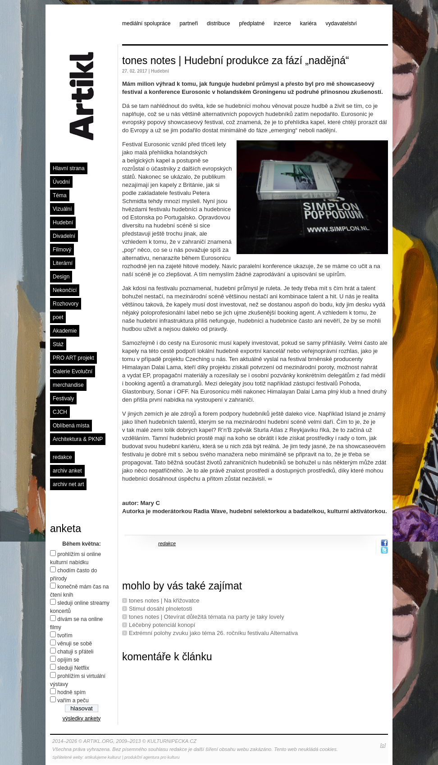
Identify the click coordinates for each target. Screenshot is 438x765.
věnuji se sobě (74, 643)
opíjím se (68, 660)
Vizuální (62, 209)
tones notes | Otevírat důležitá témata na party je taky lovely (206, 616)
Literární (63, 263)
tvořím (64, 635)
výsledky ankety (82, 718)
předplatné (252, 23)
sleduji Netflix (73, 668)
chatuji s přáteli (75, 652)
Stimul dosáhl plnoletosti (160, 608)
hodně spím (71, 692)
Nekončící (65, 290)
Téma (60, 195)
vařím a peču (72, 700)
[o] (383, 745)
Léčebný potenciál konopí (162, 624)
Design (61, 277)
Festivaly (63, 398)
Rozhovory (65, 304)
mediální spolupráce (146, 23)
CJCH (60, 412)
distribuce (218, 23)
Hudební (63, 222)
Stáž (58, 344)
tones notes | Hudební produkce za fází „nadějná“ (235, 60)
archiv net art (68, 484)
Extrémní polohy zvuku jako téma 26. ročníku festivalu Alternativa (213, 633)
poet (58, 317)
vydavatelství (341, 23)
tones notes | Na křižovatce (164, 600)
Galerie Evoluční (72, 371)
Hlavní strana (69, 168)
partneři (188, 23)
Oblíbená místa (71, 425)
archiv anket (67, 471)
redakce (62, 457)
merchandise (68, 385)
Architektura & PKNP (78, 439)
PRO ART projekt (73, 358)
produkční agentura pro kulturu (152, 757)
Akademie (65, 331)
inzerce (282, 23)
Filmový (62, 249)
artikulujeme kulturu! (103, 757)
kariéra (308, 23)
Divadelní (64, 236)
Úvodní (61, 182)
